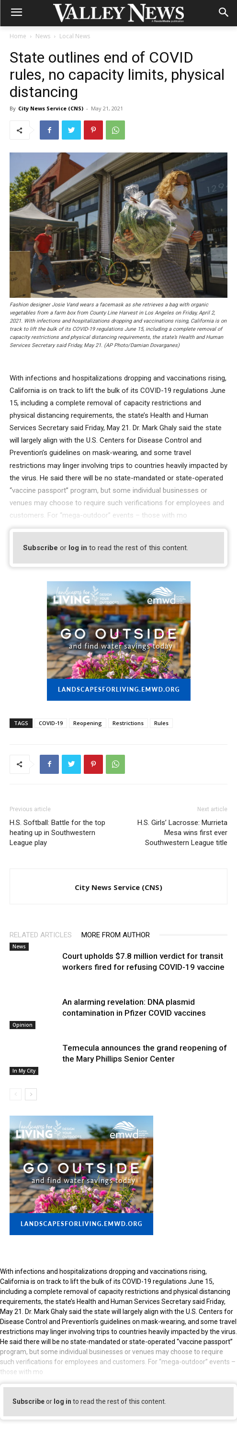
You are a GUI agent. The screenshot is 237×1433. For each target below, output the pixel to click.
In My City (23, 1070)
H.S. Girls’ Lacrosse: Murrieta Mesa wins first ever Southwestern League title (182, 832)
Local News (74, 36)
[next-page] (31, 1094)
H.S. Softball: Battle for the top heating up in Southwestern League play (57, 832)
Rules (161, 723)
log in (77, 547)
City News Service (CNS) (50, 108)
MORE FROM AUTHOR (115, 935)
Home (18, 36)
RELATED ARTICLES (41, 935)
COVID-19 (51, 723)
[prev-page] (16, 1094)
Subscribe (40, 547)
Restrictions (128, 723)
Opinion (22, 1024)
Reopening (87, 723)
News (42, 36)
